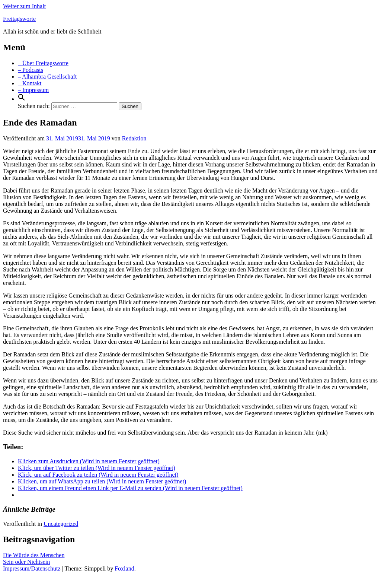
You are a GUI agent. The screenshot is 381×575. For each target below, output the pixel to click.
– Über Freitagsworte (43, 63)
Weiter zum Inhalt (24, 6)
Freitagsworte (19, 19)
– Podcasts (30, 70)
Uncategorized (61, 524)
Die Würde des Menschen (33, 555)
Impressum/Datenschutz (32, 568)
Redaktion (134, 138)
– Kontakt (30, 83)
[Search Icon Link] (21, 99)
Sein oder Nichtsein (26, 562)
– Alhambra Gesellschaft (47, 76)
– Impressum (33, 90)
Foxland (124, 568)
